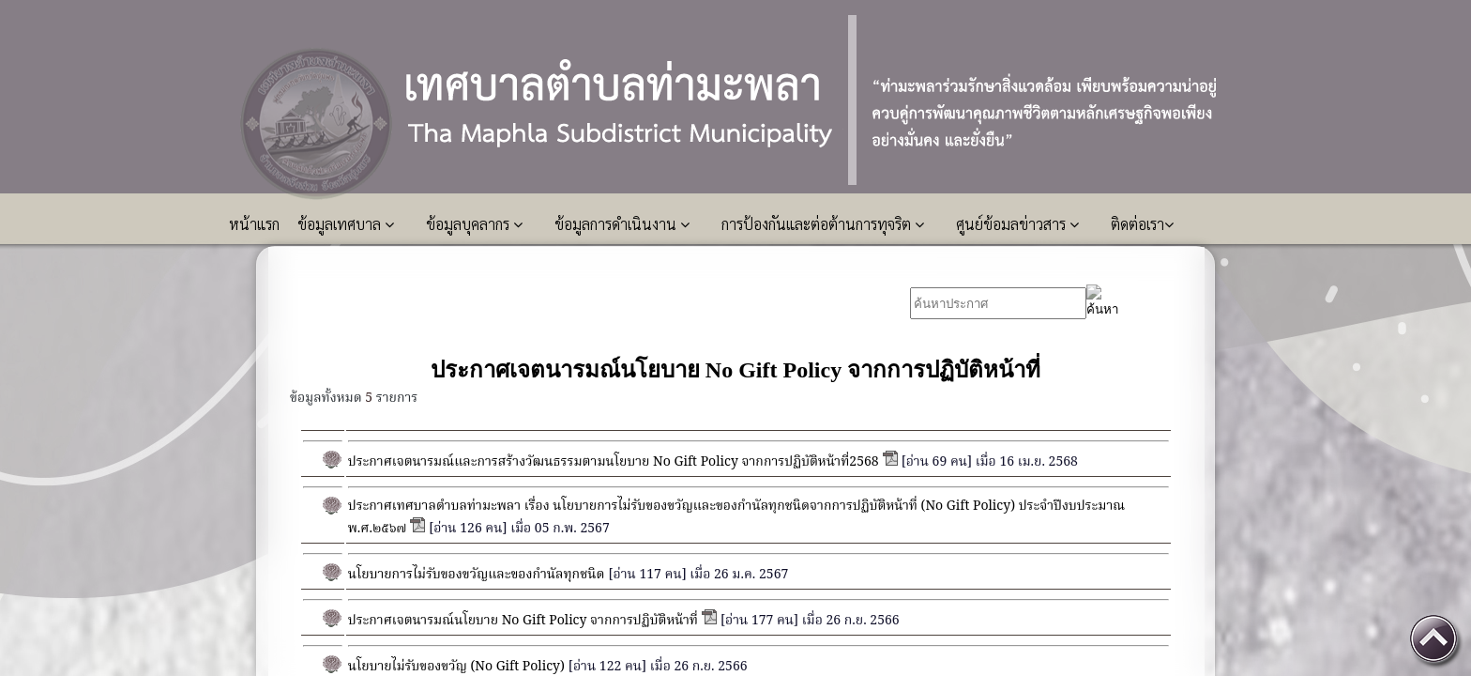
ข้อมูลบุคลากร (474, 224)
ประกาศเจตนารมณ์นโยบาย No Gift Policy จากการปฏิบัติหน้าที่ (523, 620)
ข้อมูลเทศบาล (345, 224)
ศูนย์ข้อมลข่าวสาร (1017, 224)
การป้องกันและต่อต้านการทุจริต (822, 224)
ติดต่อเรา (1142, 224)
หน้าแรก (256, 224)
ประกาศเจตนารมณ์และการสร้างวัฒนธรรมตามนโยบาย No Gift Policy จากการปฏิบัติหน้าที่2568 (613, 462)
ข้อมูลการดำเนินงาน (622, 224)
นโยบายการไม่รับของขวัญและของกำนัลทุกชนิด (476, 574)
